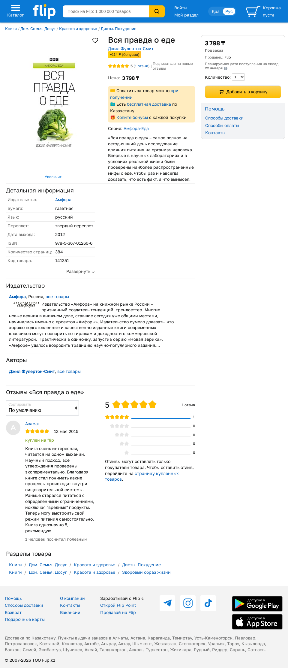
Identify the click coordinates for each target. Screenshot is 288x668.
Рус (229, 11)
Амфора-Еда (136, 128)
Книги (11, 28)
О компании (72, 598)
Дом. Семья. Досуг (38, 28)
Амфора (63, 199)
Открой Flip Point (118, 605)
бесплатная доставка (149, 104)
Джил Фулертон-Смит (131, 48)
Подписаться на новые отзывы (173, 66)
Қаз (215, 11)
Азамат (32, 423)
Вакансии (70, 612)
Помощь (13, 598)
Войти (180, 7)
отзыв (141, 66)
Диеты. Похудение (118, 28)
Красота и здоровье (78, 28)
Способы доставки (224, 117)
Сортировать (19, 404)
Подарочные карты (25, 619)
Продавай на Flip (118, 612)
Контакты (215, 132)
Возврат (13, 612)
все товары (57, 296)
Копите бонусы (132, 117)
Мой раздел (186, 14)
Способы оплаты (222, 125)
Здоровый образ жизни (146, 572)
